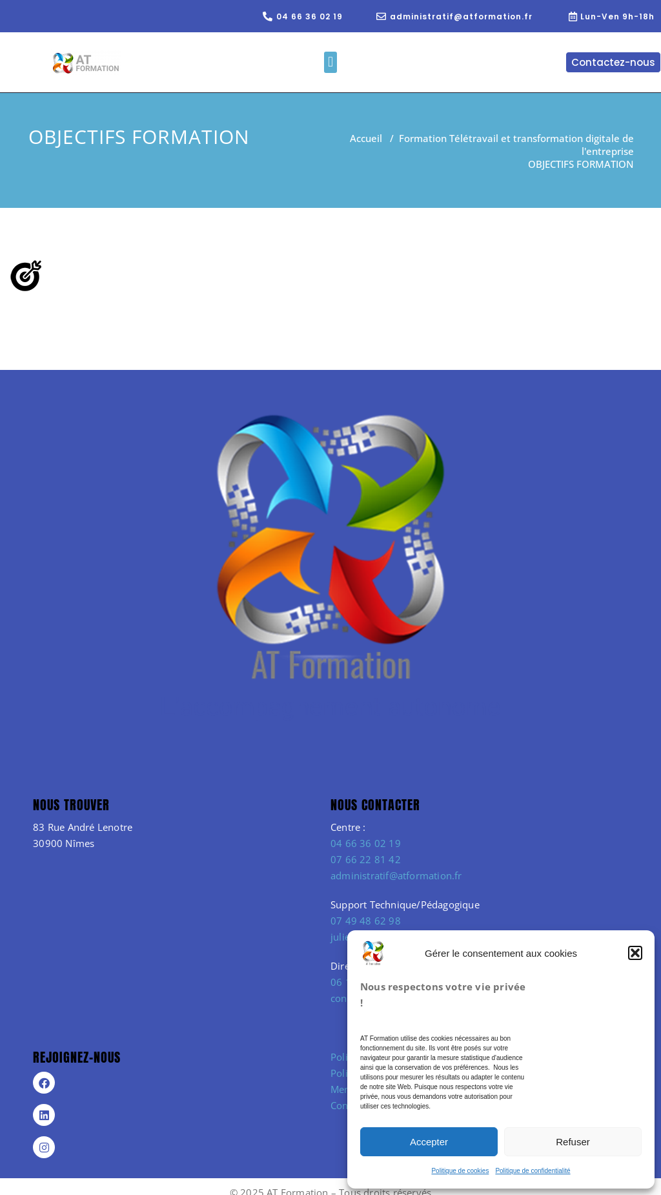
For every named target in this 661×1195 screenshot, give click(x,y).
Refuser (573, 1141)
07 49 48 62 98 (365, 920)
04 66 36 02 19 (365, 843)
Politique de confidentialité (532, 1170)
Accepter (429, 1141)
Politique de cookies (460, 1170)
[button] (635, 952)
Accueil (366, 138)
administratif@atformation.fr (396, 875)
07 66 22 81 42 (365, 859)
